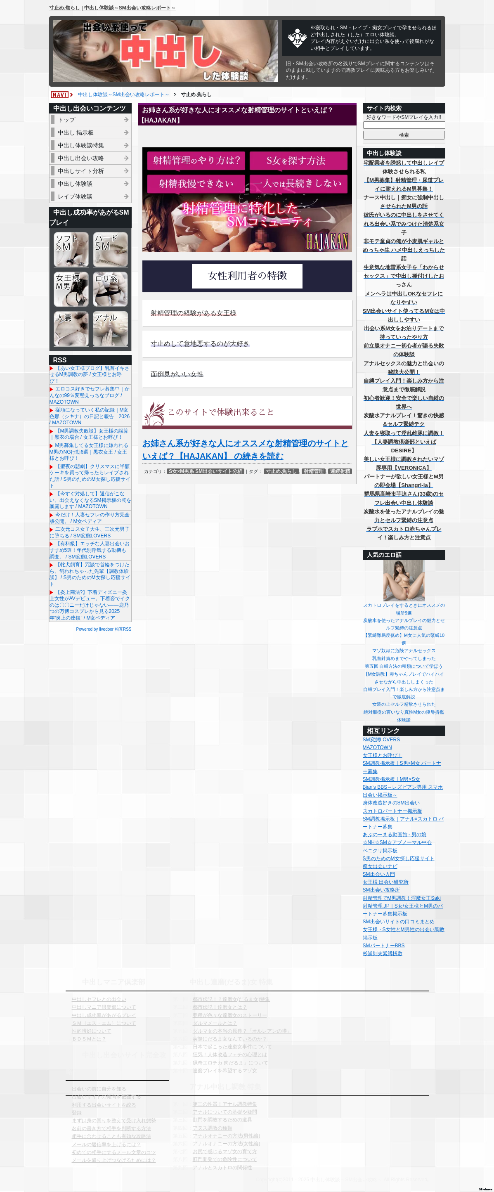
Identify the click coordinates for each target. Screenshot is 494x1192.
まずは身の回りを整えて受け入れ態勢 (114, 1120)
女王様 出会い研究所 (386, 882)
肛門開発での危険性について (225, 1159)
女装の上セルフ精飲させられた (404, 704)
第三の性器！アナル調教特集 (225, 1104)
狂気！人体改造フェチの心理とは (230, 1054)
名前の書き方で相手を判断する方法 (111, 1128)
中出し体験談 (75, 183)
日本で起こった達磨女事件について (232, 1047)
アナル (110, 328)
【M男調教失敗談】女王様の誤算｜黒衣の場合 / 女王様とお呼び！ (89, 434)
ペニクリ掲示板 (380, 851)
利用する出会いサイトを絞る (104, 1105)
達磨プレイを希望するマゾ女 (225, 1071)
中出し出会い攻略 (81, 158)
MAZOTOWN (377, 747)
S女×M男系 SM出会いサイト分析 (205, 471)
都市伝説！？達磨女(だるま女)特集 (231, 999)
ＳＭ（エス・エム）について (104, 1023)
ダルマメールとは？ (215, 1023)
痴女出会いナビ (380, 866)
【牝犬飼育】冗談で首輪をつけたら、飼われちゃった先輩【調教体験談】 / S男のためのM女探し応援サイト (90, 574)
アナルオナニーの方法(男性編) (226, 1136)
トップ (66, 119)
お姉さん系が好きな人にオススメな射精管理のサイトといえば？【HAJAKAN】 (235, 115)
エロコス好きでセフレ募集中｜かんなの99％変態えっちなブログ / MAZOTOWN (90, 395)
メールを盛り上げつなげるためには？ (114, 1160)
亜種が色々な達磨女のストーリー (230, 1015)
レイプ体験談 (75, 196)
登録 (77, 1113)
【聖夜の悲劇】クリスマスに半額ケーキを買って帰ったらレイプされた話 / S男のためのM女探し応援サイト (90, 476)
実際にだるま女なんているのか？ (230, 1039)
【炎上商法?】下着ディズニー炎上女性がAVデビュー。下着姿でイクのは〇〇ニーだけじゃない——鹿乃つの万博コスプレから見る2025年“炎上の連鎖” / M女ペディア (90, 605)
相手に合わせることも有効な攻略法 (111, 1136)
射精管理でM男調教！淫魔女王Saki (402, 898)
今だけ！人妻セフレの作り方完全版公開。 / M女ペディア (90, 518)
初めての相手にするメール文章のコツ (114, 1152)
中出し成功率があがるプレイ (104, 1015)
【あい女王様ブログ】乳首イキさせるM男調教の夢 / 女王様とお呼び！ (90, 374)
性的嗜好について (91, 1031)
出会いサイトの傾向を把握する (106, 1097)
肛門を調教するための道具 (222, 1120)
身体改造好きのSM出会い (391, 803)
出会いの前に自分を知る (99, 1089)
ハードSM (110, 249)
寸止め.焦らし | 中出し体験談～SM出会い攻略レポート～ (112, 8)
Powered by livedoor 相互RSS (104, 629)
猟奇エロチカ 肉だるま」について (230, 1063)
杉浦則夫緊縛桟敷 (382, 953)
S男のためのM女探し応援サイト (399, 858)
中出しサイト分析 (81, 171)
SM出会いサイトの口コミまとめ (399, 922)
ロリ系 (110, 289)
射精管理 (314, 471)
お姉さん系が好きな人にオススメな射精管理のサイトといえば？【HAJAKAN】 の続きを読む (245, 450)
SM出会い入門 (379, 874)
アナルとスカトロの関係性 (222, 1168)
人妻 (71, 328)
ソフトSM (71, 249)
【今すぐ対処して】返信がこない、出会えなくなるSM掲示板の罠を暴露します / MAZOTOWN (90, 500)
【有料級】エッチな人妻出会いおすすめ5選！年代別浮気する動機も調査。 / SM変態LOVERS (90, 550)
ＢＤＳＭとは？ (89, 1039)
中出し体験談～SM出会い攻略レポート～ (124, 94)
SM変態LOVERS (381, 740)
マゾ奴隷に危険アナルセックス (404, 650)
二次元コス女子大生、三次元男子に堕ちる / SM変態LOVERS (90, 532)
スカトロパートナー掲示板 (392, 811)
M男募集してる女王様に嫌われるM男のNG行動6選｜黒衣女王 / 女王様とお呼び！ (89, 451)
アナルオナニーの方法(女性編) (226, 1144)
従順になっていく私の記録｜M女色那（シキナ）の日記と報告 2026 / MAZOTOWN (90, 416)
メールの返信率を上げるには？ (106, 1144)
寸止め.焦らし (281, 471)
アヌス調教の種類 (212, 1128)
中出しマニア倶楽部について (104, 1007)
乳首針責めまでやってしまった (404, 658)
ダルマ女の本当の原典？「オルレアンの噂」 (242, 1031)
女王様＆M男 (71, 289)
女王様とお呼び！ (382, 755)
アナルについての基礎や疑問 (225, 1112)
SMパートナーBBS (384, 945)
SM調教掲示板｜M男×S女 (391, 779)
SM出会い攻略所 (381, 890)
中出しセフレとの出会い (99, 999)
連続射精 (340, 471)
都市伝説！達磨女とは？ (220, 1007)
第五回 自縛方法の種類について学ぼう (404, 666)
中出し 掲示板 (76, 132)
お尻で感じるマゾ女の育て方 (225, 1151)
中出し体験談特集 (81, 145)
